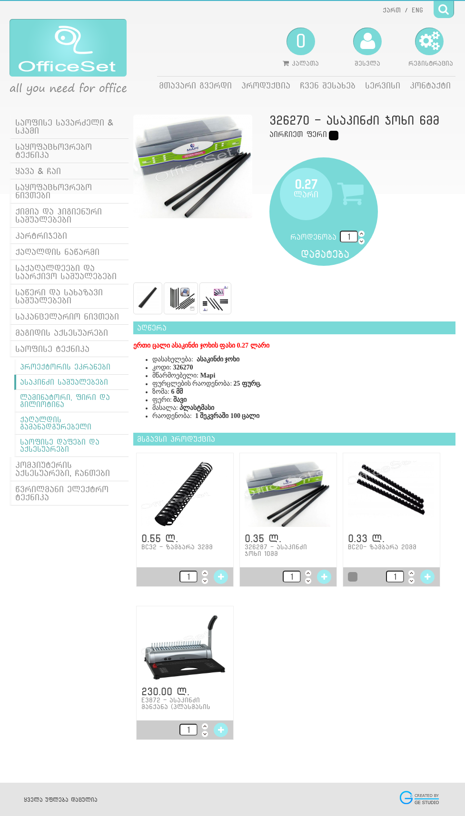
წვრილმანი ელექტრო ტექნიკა (62, 493)
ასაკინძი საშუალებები (64, 382)
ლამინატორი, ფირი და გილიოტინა (65, 401)
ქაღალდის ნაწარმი (57, 252)
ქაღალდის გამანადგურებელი (55, 423)
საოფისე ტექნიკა (52, 349)
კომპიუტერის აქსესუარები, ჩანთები (62, 469)
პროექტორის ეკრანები (65, 366)
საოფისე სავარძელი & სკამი (64, 126)
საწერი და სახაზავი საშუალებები (59, 296)
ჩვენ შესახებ (328, 85)
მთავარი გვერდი (195, 85)
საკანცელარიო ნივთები (67, 316)
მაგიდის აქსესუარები (61, 333)
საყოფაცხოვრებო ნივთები (53, 191)
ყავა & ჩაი (38, 171)
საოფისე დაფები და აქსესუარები (59, 445)
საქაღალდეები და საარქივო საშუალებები (66, 272)
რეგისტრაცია (430, 47)
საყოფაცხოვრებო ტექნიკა (53, 151)
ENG (417, 10)
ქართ (392, 10)
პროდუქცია (265, 85)
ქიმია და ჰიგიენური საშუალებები (58, 215)
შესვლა (367, 47)
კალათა (301, 47)
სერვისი (382, 85)
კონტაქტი (430, 85)
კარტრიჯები (41, 236)
